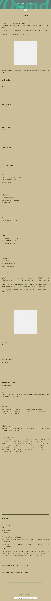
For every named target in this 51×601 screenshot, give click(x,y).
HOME (25, 584)
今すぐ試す (21, 6)
